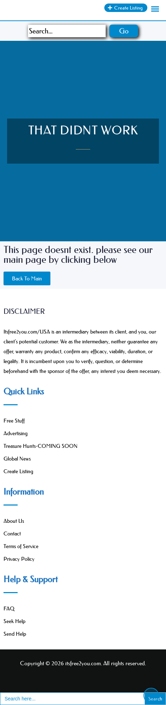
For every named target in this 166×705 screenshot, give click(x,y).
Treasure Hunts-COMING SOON (41, 446)
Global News (17, 458)
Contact (12, 533)
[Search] (67, 31)
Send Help (15, 633)
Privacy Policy (19, 558)
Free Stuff (14, 420)
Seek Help (14, 621)
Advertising (15, 433)
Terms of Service (21, 546)
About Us (14, 520)
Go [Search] (124, 31)
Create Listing (18, 471)
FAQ (9, 608)
